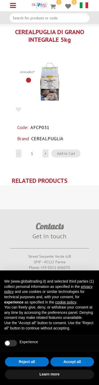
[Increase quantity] (46, 153)
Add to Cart (66, 153)
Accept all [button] (72, 362)
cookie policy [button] (65, 302)
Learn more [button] (49, 374)
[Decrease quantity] (18, 153)
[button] (49, 83)
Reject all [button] (27, 362)
